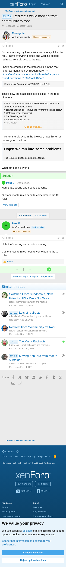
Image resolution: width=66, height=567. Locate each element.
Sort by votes (41, 215)
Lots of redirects (29, 312)
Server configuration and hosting (31, 302)
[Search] (61, 4)
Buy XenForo (24, 484)
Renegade (10, 26)
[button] (17, 451)
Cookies (8, 451)
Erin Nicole (14, 345)
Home (48, 456)
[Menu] (5, 4)
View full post (10, 205)
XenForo (43, 491)
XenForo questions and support (31, 363)
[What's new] (54, 4)
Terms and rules (10, 456)
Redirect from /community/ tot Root (32, 327)
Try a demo (43, 484)
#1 (63, 46)
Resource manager (11, 516)
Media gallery (8, 511)
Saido (12, 363)
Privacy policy (28, 456)
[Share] (58, 46)
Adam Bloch (15, 316)
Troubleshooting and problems (36, 316)
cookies (27, 530)
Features (37, 507)
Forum (5, 507)
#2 (63, 238)
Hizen (12, 302)
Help (40, 456)
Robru (12, 331)
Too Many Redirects (32, 341)
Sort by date (24, 215)
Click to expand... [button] (33, 126)
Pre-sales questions (43, 516)
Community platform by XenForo (28, 463)
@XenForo (24, 491)
